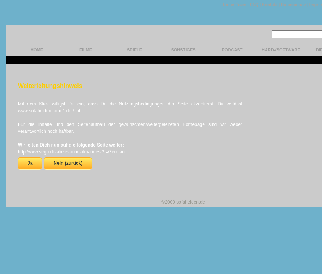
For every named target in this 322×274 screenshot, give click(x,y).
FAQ (254, 4)
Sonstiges (183, 50)
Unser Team (234, 4)
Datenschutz (293, 4)
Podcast (232, 50)
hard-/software (281, 50)
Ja (29, 163)
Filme (85, 50)
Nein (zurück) (67, 163)
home (37, 50)
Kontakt (269, 4)
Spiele (134, 50)
